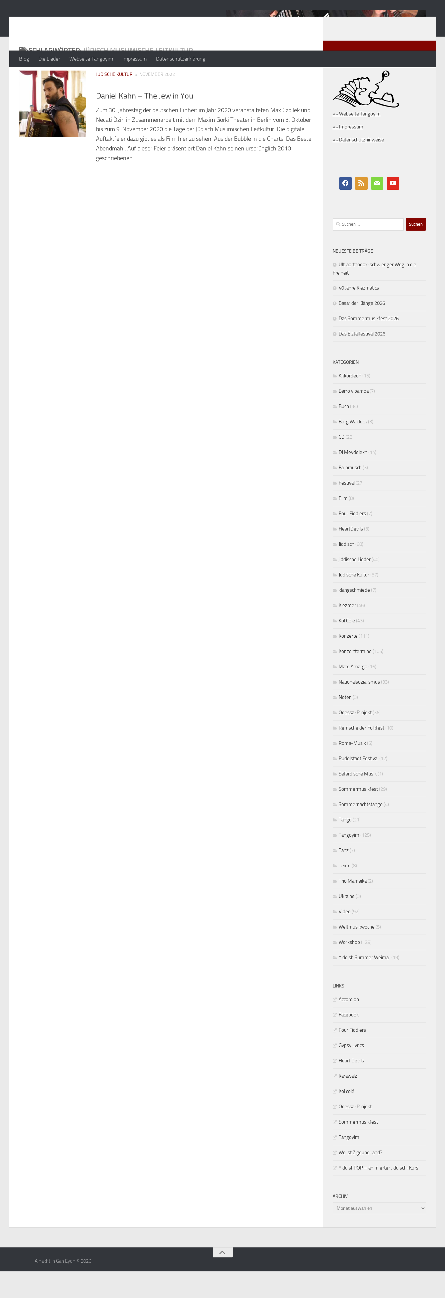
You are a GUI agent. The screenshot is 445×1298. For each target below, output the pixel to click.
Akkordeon (350, 402)
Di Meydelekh (353, 479)
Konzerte (348, 663)
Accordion (349, 1026)
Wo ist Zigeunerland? (360, 1179)
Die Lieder (49, 59)
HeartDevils (351, 555)
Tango (345, 846)
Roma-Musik (352, 770)
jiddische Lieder (355, 586)
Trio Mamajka (353, 908)
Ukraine (347, 923)
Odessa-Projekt (355, 739)
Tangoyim (349, 862)
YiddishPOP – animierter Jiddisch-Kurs (378, 1194)
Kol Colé (347, 647)
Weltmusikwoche (357, 954)
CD (342, 464)
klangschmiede (354, 617)
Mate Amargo (353, 693)
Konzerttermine (355, 678)
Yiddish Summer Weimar (364, 984)
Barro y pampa (354, 418)
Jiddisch (346, 571)
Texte (345, 892)
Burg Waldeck (353, 448)
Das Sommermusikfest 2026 (369, 345)
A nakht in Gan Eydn (77, 23)
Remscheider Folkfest (361, 754)
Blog (24, 59)
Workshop (349, 969)
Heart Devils (351, 1087)
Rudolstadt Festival (358, 785)
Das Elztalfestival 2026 (362, 360)
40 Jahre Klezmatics (359, 315)
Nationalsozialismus (359, 709)
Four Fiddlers (352, 540)
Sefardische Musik (358, 800)
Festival (347, 510)
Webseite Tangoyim (91, 59)
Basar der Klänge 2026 (362, 330)
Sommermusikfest (358, 816)
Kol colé (346, 1118)
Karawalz (348, 1103)
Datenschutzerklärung (180, 59)
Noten (345, 724)
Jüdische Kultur (114, 101)
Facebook (349, 1041)
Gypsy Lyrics (351, 1072)
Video (345, 938)
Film (343, 525)
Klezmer (347, 632)
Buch (344, 433)
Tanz (344, 877)
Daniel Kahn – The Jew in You (144, 122)
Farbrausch (350, 494)
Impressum (134, 59)
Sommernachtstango (361, 831)
